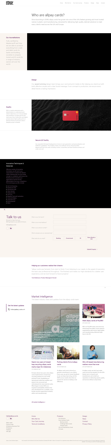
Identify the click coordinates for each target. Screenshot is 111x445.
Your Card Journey (77, 3)
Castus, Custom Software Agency (12, 440)
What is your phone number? (39, 227)
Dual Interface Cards (64, 420)
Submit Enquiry (91, 249)
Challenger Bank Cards (66, 423)
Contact (103, 3)
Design (92, 3)
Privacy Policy (87, 424)
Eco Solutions (62, 418)
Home (61, 3)
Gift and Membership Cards (66, 427)
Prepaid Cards (63, 425)
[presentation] (85, 244)
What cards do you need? (38, 238)
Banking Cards (64, 422)
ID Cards (61, 429)
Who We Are (68, 3)
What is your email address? (39, 222)
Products (86, 3)
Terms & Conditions (38, 424)
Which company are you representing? (42, 233)
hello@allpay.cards (11, 225)
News (97, 3)
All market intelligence (38, 402)
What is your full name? (38, 217)
